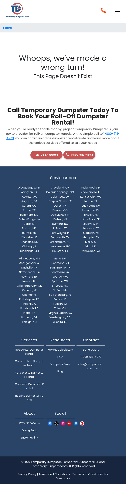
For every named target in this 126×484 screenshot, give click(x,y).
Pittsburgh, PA (29, 308)
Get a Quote (91, 350)
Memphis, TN (91, 237)
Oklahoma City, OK (29, 286)
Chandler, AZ (29, 237)
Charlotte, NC (29, 242)
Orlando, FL (29, 295)
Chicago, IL (29, 246)
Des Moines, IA (60, 215)
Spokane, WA (60, 281)
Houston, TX (60, 251)
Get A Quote (46, 155)
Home (7, 28)
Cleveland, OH (60, 187)
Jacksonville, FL (91, 192)
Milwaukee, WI (91, 251)
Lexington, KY (91, 210)
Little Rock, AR (91, 219)
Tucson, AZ (60, 304)
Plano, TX (29, 313)
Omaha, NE (29, 290)
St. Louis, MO (60, 286)
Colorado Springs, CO (60, 192)
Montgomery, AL (29, 263)
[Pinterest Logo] (82, 423)
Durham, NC (60, 224)
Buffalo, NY (29, 233)
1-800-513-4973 (79, 155)
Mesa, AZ (91, 242)
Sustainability (29, 437)
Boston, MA (29, 228)
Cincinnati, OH (29, 251)
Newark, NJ (29, 281)
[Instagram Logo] (63, 423)
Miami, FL (91, 246)
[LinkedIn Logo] (75, 423)
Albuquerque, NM (29, 187)
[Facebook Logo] (50, 423)
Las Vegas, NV (91, 206)
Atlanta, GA (29, 197)
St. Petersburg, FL (60, 295)
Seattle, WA (60, 277)
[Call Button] (103, 9)
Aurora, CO (29, 206)
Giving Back (29, 430)
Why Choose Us (29, 423)
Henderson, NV (60, 246)
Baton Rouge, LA (29, 219)
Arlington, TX (29, 192)
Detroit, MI (60, 219)
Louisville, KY (91, 224)
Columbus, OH (60, 197)
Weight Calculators (60, 350)
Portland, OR (29, 317)
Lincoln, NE (91, 215)
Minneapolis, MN (29, 258)
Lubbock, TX (91, 228)
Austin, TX (29, 210)
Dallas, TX (60, 206)
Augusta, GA (29, 201)
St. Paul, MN (60, 290)
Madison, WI (91, 233)
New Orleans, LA (29, 272)
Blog (60, 371)
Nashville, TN (29, 267)
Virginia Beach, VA (60, 313)
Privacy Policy (27, 474)
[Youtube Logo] (69, 423)
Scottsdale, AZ (60, 272)
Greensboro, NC (60, 242)
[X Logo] (56, 423)
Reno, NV (60, 258)
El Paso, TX (60, 228)
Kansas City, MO (90, 197)
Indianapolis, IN (90, 187)
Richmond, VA (60, 263)
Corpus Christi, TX (60, 201)
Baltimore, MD (29, 215)
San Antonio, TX (60, 267)
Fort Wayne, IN (60, 233)
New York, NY (29, 277)
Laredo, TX (91, 201)
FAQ (60, 357)
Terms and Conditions (54, 474)
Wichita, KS (60, 322)
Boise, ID (29, 224)
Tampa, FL (60, 299)
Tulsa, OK (60, 308)
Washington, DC (60, 317)
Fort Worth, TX (60, 237)
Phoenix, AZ (29, 304)
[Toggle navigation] (117, 10)
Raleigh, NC (29, 322)
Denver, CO (60, 210)
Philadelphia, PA (29, 299)
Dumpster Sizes (60, 364)
